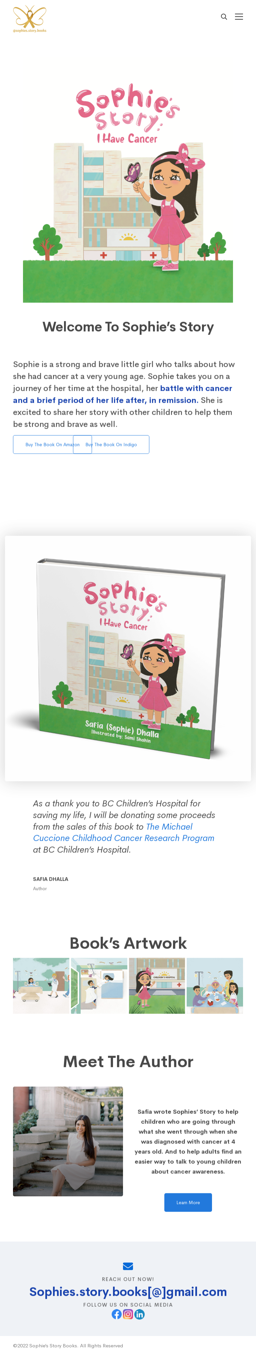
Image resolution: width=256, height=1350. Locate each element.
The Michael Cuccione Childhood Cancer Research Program (123, 848)
